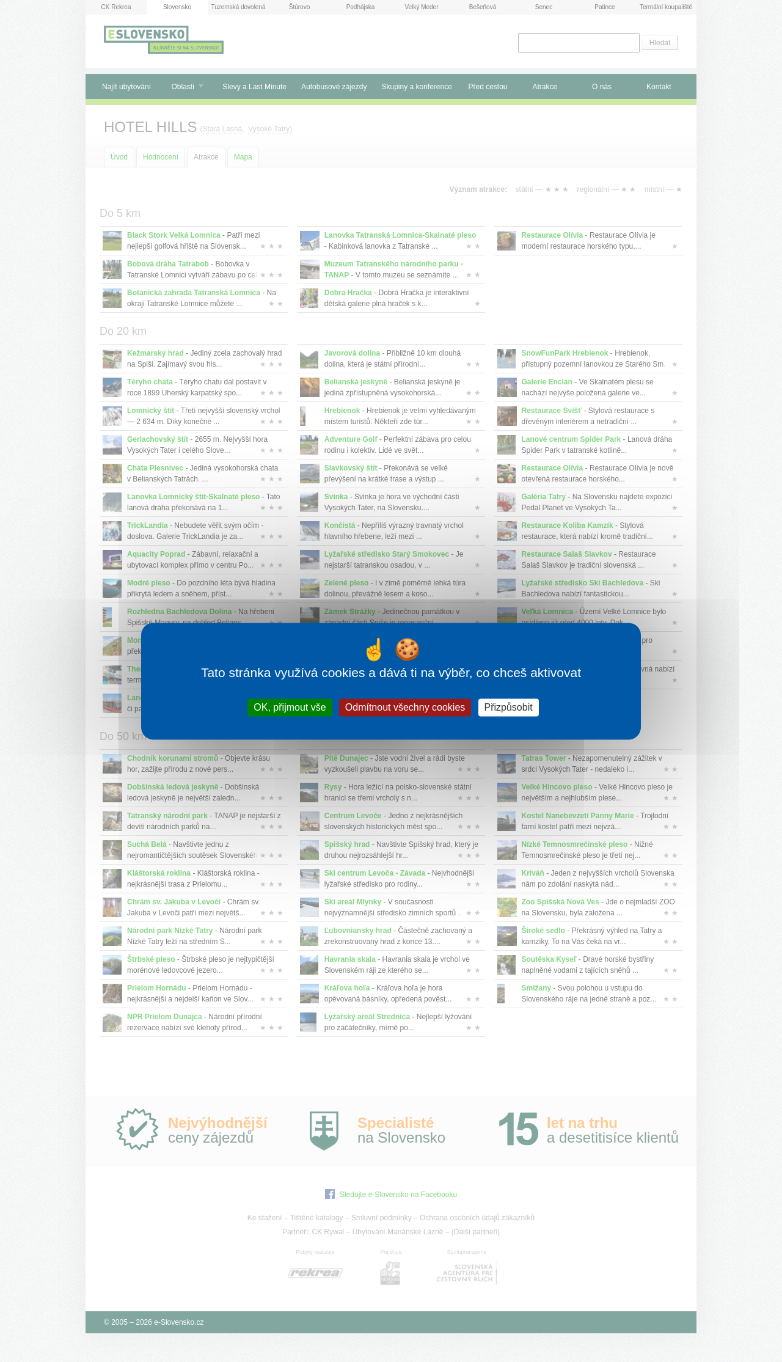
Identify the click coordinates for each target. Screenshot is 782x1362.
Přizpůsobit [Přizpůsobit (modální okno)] (508, 707)
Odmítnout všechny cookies (405, 707)
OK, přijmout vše (290, 707)
